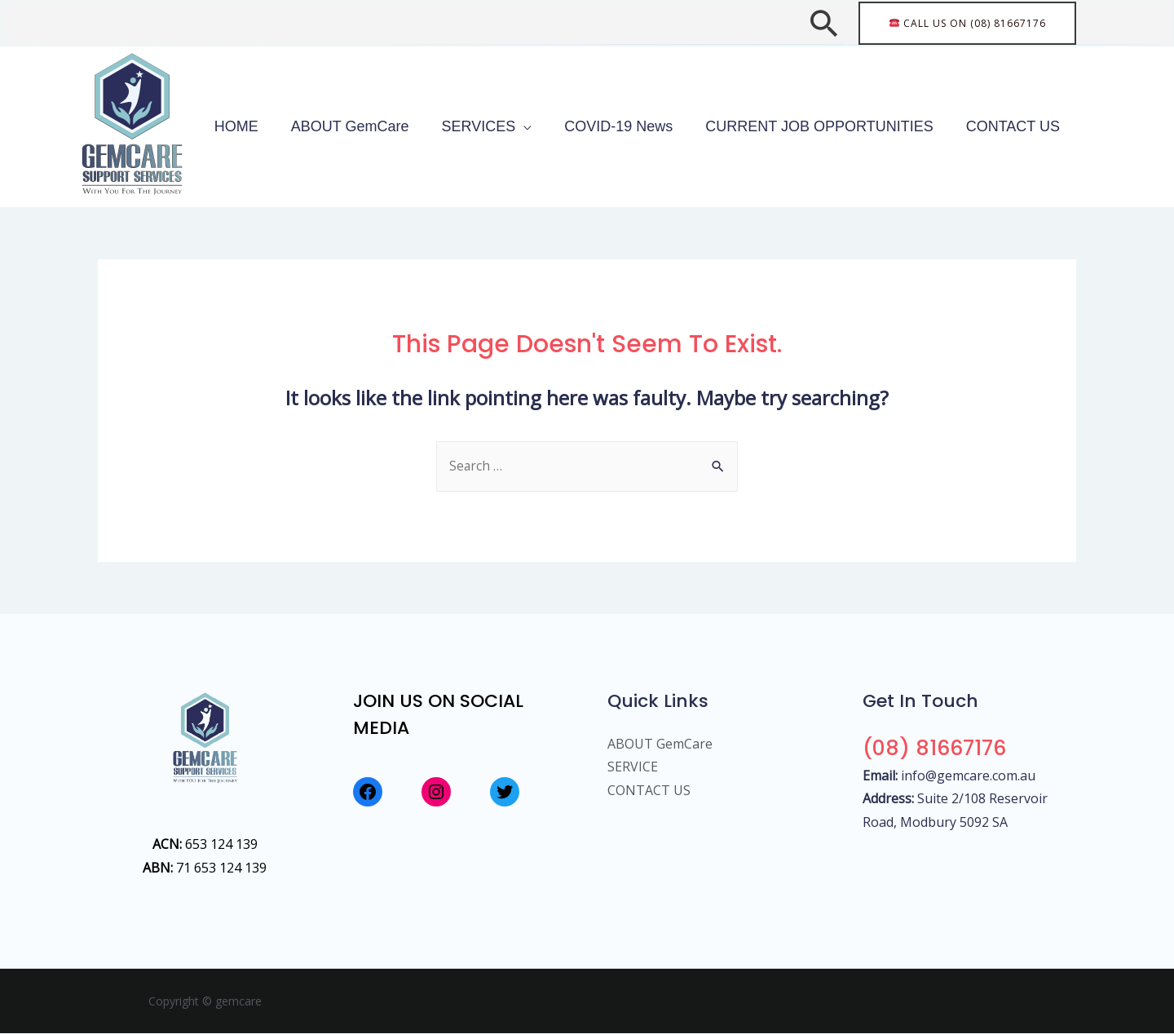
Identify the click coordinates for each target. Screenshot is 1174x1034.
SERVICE (632, 767)
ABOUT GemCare (423, 126)
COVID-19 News (659, 126)
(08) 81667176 (938, 748)
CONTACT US (1021, 126)
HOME (326, 126)
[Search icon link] (823, 23)
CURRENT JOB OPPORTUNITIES (843, 126)
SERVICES (536, 126)
